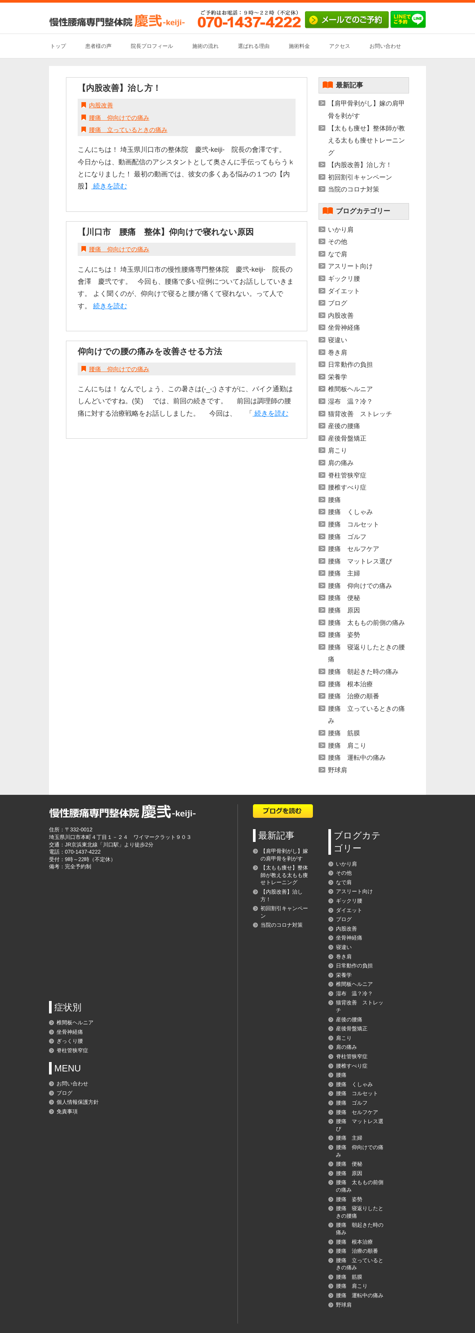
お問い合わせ (385, 46)
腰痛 (334, 500)
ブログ (337, 303)
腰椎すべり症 (347, 487)
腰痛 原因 (344, 610)
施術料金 (299, 46)
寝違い (337, 340)
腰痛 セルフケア (353, 548)
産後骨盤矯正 (347, 438)
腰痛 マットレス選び (360, 561)
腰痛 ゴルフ (347, 536)
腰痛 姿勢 (344, 634)
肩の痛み (341, 463)
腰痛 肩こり (347, 745)
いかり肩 (341, 229)
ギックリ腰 (344, 278)
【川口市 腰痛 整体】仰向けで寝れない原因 (166, 232)
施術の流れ (205, 46)
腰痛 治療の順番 (353, 696)
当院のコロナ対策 (353, 189)
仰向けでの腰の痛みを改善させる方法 (150, 351)
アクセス (339, 46)
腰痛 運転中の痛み (357, 757)
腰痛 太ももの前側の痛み (366, 622)
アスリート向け (350, 266)
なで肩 (337, 254)
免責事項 (67, 1111)
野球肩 (337, 770)
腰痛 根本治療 (350, 684)
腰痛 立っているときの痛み (128, 130)
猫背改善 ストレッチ (360, 414)
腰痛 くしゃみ (350, 512)
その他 (337, 241)
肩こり (337, 450)
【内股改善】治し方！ (119, 88)
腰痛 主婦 (344, 573)
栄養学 (337, 377)
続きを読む (109, 186)
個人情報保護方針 (78, 1102)
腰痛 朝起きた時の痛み (363, 671)
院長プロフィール (152, 46)
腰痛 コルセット (353, 524)
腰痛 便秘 (344, 597)
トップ (58, 46)
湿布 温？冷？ (350, 401)
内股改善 (101, 105)
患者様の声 (98, 46)
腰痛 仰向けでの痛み (119, 118)
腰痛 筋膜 (344, 733)
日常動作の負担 (350, 364)
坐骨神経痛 (344, 327)
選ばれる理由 (254, 46)
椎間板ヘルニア (350, 389)
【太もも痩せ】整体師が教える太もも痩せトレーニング (366, 140)
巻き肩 (337, 352)
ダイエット (344, 291)
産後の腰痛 (344, 426)
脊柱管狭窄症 (347, 475)
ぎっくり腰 (70, 1041)
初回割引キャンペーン (360, 177)
